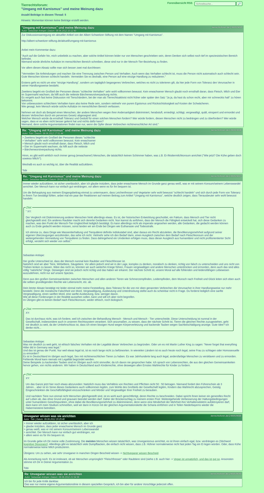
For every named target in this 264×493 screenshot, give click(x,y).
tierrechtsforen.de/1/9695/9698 (226, 416)
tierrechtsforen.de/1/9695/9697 (226, 176)
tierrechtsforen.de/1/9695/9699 (226, 473)
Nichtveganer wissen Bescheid (140, 453)
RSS (189, 2)
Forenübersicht (176, 2)
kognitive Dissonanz (35, 444)
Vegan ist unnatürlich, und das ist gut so (197, 459)
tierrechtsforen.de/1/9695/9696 (226, 130)
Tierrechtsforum (34, 5)
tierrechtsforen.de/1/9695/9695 (227, 27)
